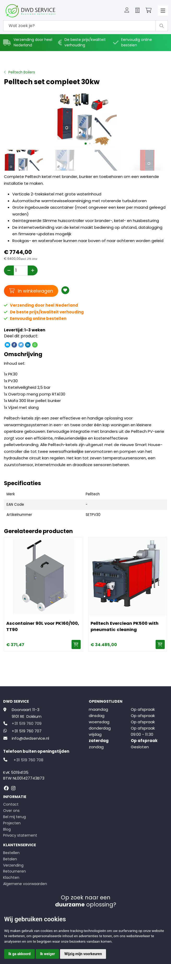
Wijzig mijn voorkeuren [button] (83, 954)
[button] (127, 10)
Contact (11, 804)
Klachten (11, 877)
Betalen (10, 859)
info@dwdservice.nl (30, 738)
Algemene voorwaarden (25, 883)
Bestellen (11, 852)
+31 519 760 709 (27, 723)
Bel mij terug (14, 816)
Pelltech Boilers (21, 72)
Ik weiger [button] (47, 954)
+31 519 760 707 (27, 731)
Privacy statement (20, 835)
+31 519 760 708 (28, 760)
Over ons (11, 810)
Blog (7, 829)
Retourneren (14, 871)
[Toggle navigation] (163, 10)
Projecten (12, 823)
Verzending (13, 865)
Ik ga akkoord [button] (19, 954)
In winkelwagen (31, 290)
